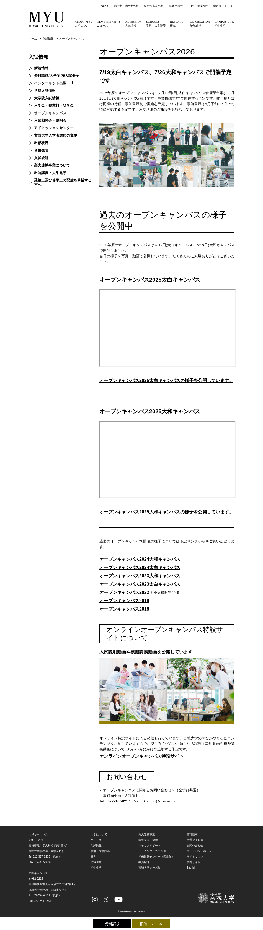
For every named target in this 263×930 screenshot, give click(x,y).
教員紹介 (143, 862)
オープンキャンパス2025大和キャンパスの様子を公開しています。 (166, 512)
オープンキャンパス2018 (124, 609)
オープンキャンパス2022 (124, 592)
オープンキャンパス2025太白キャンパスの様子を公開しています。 (166, 380)
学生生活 (224, 23)
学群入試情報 (45, 91)
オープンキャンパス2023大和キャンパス (139, 575)
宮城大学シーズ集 (149, 867)
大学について (84, 23)
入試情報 (133, 23)
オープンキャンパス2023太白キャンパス (139, 584)
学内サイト (220, 5)
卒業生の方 (176, 5)
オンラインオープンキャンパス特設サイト (141, 756)
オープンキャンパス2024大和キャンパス (139, 559)
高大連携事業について (52, 165)
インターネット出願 (50, 83)
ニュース (109, 23)
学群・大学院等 (156, 23)
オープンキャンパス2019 (124, 600)
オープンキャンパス (50, 113)
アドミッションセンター (54, 128)
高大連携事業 (146, 834)
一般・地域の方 (198, 5)
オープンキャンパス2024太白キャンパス (139, 567)
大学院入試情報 (46, 98)
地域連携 (200, 23)
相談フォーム (151, 923)
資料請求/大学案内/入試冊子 (56, 76)
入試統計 (41, 158)
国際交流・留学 (148, 839)
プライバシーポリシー (200, 851)
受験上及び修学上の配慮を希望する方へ (63, 182)
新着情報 (41, 68)
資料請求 (112, 923)
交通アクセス (195, 839)
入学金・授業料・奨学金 (54, 105)
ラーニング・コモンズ (152, 851)
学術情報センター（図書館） (156, 856)
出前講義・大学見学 (50, 173)
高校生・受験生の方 (126, 5)
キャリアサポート (149, 845)
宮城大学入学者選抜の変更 (55, 135)
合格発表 (41, 150)
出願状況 (41, 143)
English (103, 5)
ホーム (33, 38)
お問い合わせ (195, 845)
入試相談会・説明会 (50, 120)
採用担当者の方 (153, 5)
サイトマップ (195, 856)
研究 (177, 23)
